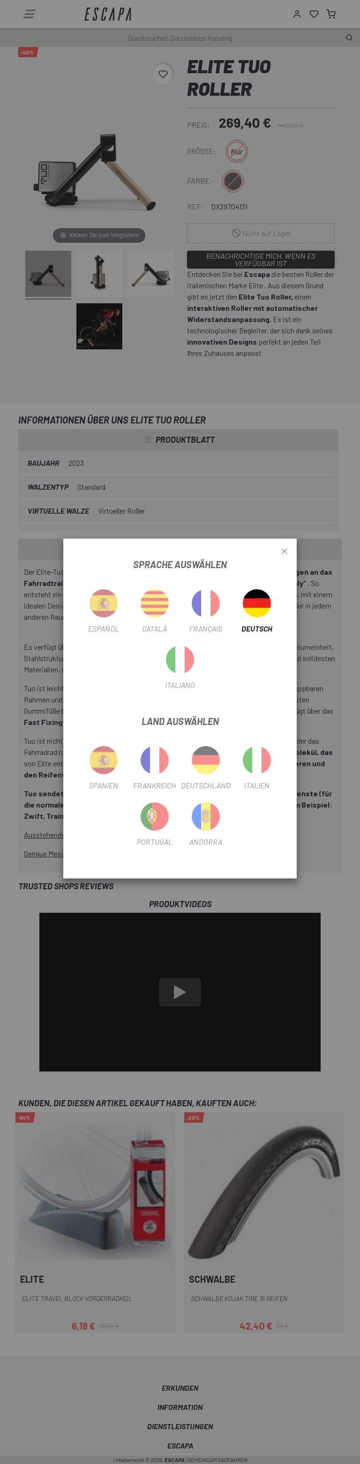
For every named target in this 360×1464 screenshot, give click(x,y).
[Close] (284, 551)
